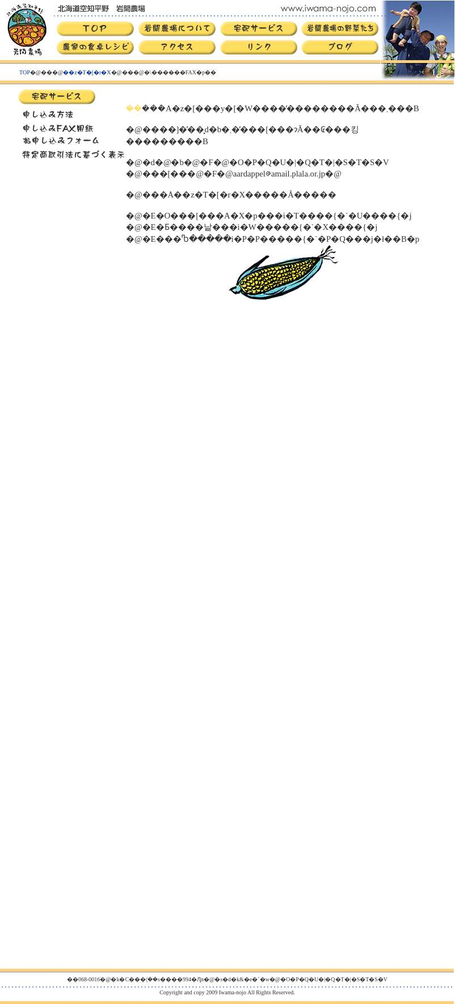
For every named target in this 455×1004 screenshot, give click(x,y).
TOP (24, 72)
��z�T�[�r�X (87, 72)
